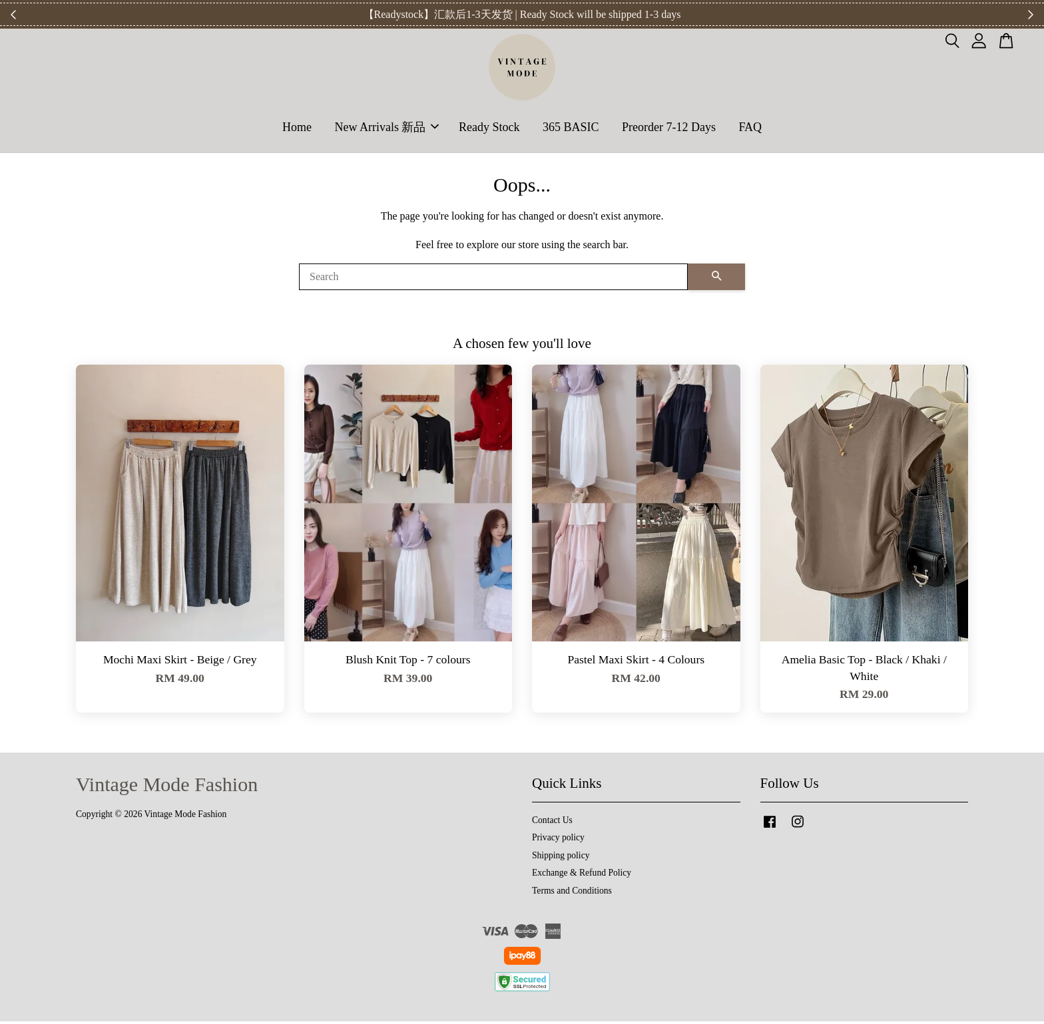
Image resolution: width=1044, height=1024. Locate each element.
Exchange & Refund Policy (581, 876)
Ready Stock (489, 128)
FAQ (750, 128)
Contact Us (552, 823)
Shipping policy (560, 858)
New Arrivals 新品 (386, 128)
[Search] (493, 279)
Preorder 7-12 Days (669, 128)
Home (297, 128)
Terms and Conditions (572, 893)
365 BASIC (571, 128)
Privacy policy (558, 841)
